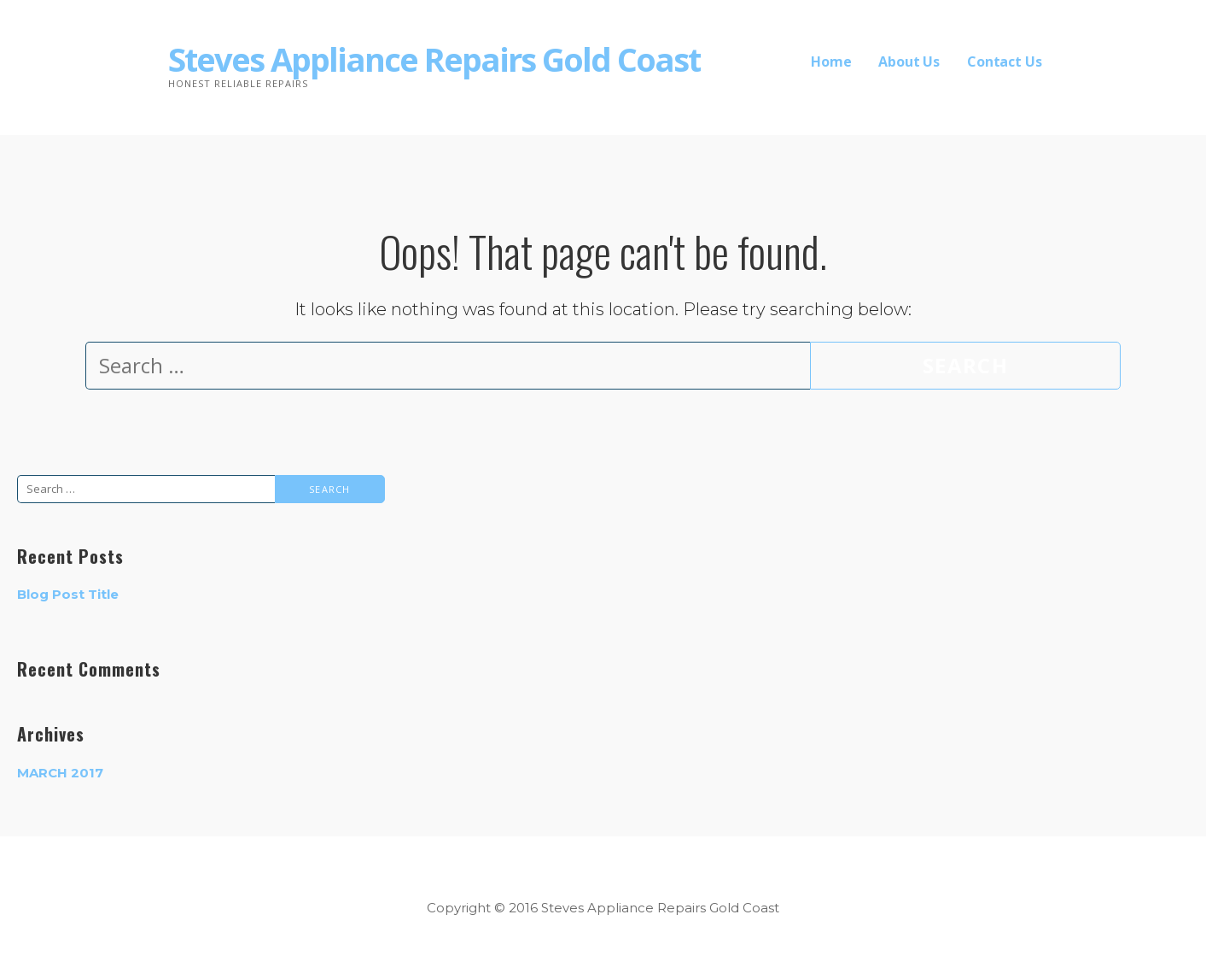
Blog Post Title (68, 594)
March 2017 (60, 773)
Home (831, 61)
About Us (909, 61)
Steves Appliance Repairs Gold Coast (434, 59)
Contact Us (1004, 61)
